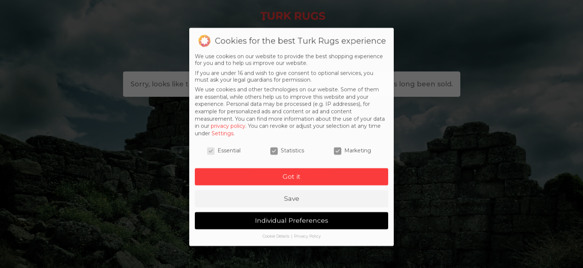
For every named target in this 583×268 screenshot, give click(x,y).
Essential (224, 157)
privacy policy (228, 133)
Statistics (287, 157)
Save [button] (291, 206)
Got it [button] (291, 184)
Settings (222, 140)
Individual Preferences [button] (291, 228)
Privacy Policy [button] (307, 243)
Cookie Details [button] (276, 243)
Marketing (352, 157)
